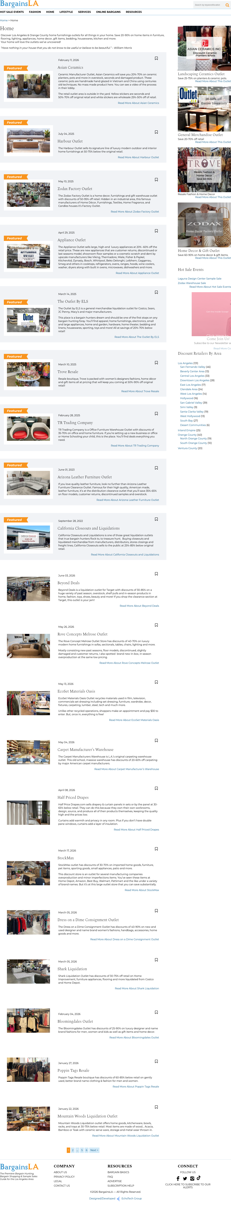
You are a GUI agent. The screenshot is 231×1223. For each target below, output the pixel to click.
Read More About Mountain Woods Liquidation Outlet (125, 1135)
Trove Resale (68, 372)
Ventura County (187, 448)
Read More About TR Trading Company (135, 445)
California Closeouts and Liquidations (89, 528)
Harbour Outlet (70, 141)
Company (64, 1166)
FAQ (110, 1176)
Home (50, 11)
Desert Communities (193, 425)
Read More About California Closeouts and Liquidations (125, 554)
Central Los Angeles (192, 375)
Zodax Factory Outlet (75, 189)
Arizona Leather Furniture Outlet (85, 477)
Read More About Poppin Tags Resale (136, 1086)
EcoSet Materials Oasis (76, 691)
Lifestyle (66, 11)
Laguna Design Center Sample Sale (199, 278)
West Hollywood (190, 416)
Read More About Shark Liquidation (137, 988)
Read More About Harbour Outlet (138, 157)
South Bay (186, 420)
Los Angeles (185, 363)
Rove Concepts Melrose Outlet (82, 634)
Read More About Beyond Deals (139, 605)
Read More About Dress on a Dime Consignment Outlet (124, 939)
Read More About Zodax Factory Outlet (135, 211)
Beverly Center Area (192, 371)
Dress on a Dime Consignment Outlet (88, 920)
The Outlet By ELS (73, 302)
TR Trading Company (75, 423)
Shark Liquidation (72, 969)
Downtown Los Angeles (194, 380)
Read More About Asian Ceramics (138, 103)
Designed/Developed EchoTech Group (115, 1198)
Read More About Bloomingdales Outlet (134, 1037)
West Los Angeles (191, 393)
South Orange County (193, 443)
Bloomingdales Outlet (75, 1022)
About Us (60, 1172)
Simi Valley (186, 407)
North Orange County (193, 438)
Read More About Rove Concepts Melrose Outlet (129, 663)
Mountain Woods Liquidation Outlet (88, 1116)
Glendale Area (188, 389)
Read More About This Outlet (213, 81)
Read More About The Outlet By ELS (137, 337)
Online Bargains (108, 11)
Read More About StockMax (142, 890)
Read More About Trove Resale (140, 391)
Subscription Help (120, 1185)
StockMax (66, 858)
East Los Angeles (190, 384)
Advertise (114, 1181)
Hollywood (186, 398)
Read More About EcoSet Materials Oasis (134, 720)
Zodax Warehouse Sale (192, 283)
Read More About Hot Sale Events (210, 286)
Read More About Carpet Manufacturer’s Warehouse (126, 769)
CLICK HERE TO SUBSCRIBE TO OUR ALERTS (187, 1186)
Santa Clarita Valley (192, 411)
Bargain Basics (118, 1172)
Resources (134, 11)
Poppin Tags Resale (73, 1071)
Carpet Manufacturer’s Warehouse (85, 750)
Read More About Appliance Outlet (137, 273)
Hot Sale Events (12, 11)
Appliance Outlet (72, 240)
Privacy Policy (64, 1176)
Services (84, 11)
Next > (94, 1150)
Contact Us (62, 1185)
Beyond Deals (69, 583)
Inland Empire (186, 430)
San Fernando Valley (192, 366)
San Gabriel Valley (191, 402)
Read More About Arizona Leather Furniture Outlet (128, 500)
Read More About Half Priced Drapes (136, 829)
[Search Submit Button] (227, 4)
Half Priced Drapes (73, 798)
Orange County (187, 434)
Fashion (35, 11)
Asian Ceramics (70, 68)
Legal (58, 1181)
